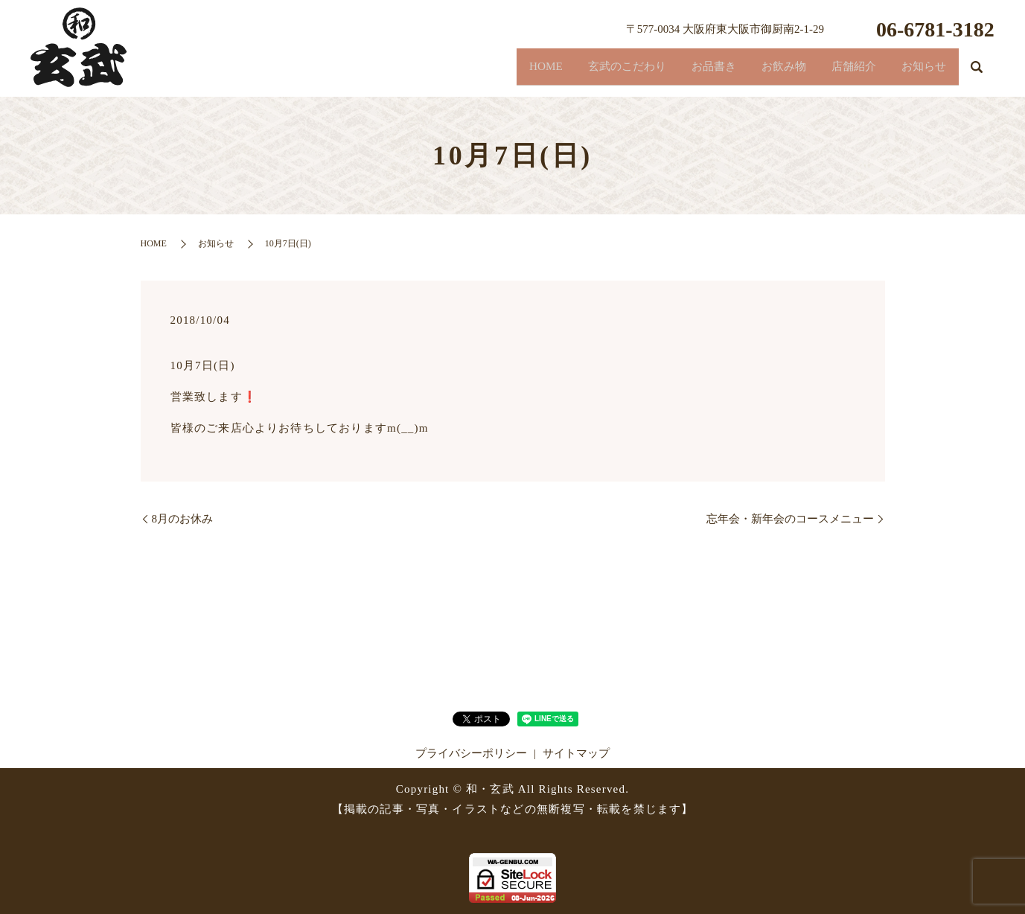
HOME (470, 71)
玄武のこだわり (565, 71)
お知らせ (917, 71)
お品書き (667, 71)
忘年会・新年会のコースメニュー (790, 519)
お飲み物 (750, 71)
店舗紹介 (834, 71)
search (976, 73)
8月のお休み (183, 519)
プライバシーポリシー (471, 753)
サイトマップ (576, 753)
